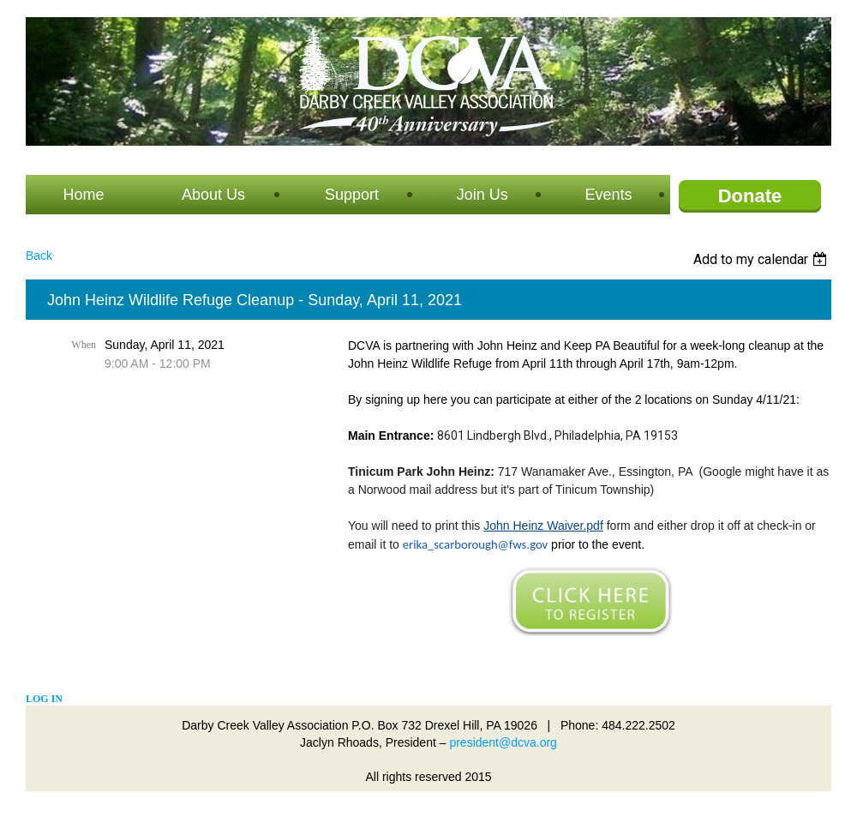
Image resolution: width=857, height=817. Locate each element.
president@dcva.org (503, 742)
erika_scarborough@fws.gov (475, 544)
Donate (750, 196)
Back (39, 255)
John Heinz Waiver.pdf (543, 525)
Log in (44, 699)
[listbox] (762, 259)
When (83, 345)
